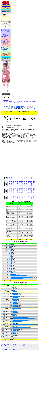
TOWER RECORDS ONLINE (28, 347)
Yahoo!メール (3, 36)
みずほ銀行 (3, 39)
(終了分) (7, 30)
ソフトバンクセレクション (6, 349)
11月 (31, 178)
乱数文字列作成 (4, 49)
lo (9, 37)
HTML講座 (3, 50)
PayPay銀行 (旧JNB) (4, 37)
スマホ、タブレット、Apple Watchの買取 (31, 349)
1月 (9, 177)
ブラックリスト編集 (4, 35)
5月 (17, 178)
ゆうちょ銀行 (3, 46)
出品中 (7, 31)
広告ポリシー (5, 100)
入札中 (2, 31)
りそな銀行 (3, 42)
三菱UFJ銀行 (3, 40)
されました (34, 350)
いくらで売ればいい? (5, 23)
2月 (11, 177)
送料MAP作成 (3, 52)
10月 (29, 178)
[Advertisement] (19, 159)
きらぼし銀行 (3, 44)
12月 (34, 178)
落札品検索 (3, 17)
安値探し (2, 20)
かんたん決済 (3, 34)
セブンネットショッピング (28, 346)
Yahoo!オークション (6, 6)
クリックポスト (4, 29)
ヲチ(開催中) (3, 30)
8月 (24, 178)
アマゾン (3, 12)
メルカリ (8, 12)
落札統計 (2, 47)
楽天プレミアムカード (17, 349)
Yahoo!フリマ (5, 7)
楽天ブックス (15, 346)
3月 (13, 177)
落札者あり (3, 33)
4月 (15, 177)
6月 (20, 178)
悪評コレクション (4, 48)
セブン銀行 (3, 43)
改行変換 (7, 50)
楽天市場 (4, 11)
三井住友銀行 (3, 41)
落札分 (5, 31)
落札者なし (7, 33)
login (6, 39)
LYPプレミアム (6, 8)
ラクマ (8, 11)
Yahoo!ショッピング (6, 9)
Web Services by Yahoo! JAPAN (19, 354)
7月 (22, 178)
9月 (26, 178)
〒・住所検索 (3, 26)
